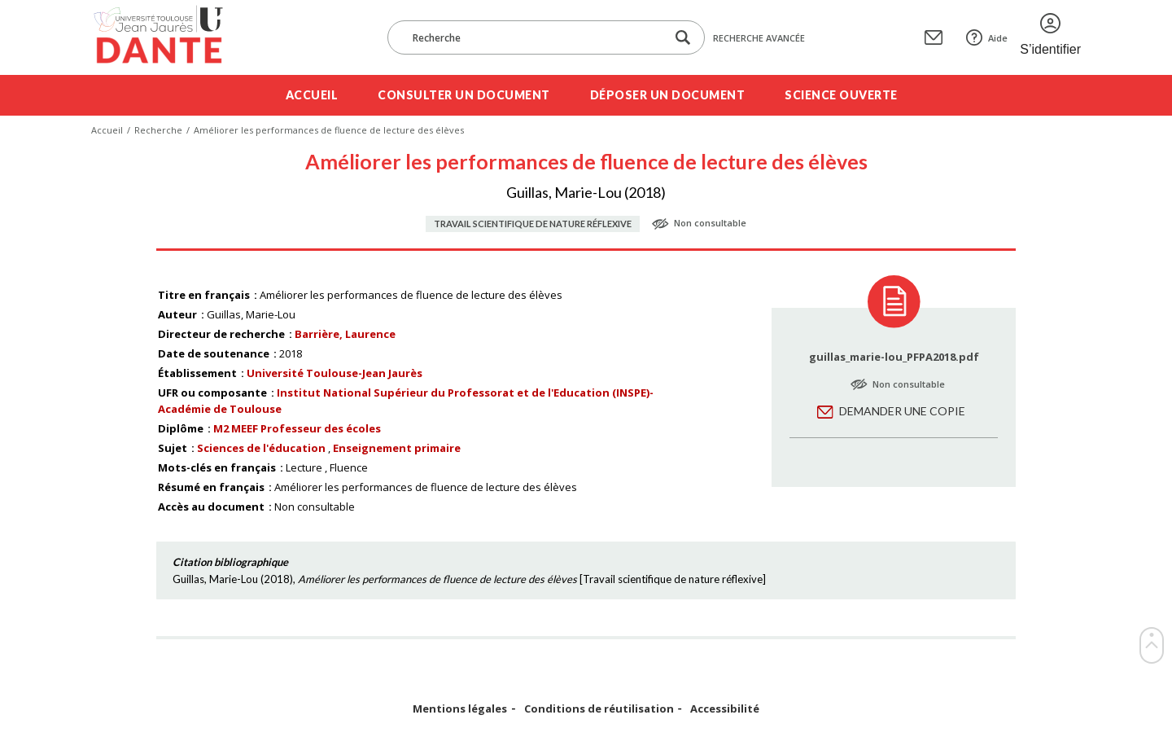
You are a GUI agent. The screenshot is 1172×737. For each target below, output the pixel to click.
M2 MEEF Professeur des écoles (297, 428)
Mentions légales (460, 709)
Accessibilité (724, 709)
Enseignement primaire (397, 448)
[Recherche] (534, 37)
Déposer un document (668, 95)
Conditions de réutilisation (599, 709)
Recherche (158, 130)
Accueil (312, 95)
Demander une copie (902, 411)
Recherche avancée (759, 38)
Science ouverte (841, 95)
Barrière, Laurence (345, 334)
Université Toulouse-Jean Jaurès (334, 373)
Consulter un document (464, 95)
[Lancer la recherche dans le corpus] (682, 38)
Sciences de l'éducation (261, 448)
